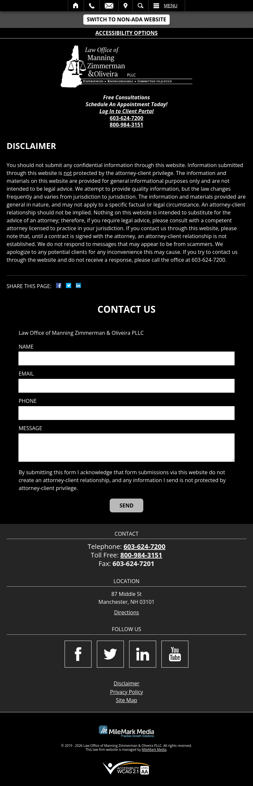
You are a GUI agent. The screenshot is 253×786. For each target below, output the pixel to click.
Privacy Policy (126, 692)
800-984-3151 (126, 124)
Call (91, 5)
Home (76, 5)
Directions (126, 612)
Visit (125, 5)
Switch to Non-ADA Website (126, 19)
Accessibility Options (127, 33)
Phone (27, 401)
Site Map (126, 700)
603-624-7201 (134, 563)
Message (30, 428)
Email (109, 5)
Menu (171, 5)
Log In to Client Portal (126, 111)
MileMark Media (154, 749)
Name (25, 346)
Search (140, 5)
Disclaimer (126, 683)
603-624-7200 (126, 118)
